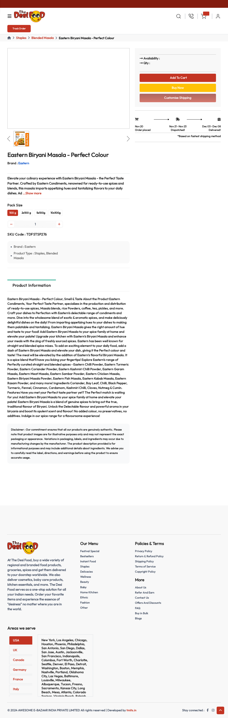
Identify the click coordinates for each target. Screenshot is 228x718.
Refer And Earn (145, 593)
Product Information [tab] (31, 286)
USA (16, 640)
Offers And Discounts (149, 603)
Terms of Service (145, 567)
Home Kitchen (89, 592)
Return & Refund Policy (149, 557)
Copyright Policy (145, 572)
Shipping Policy (144, 562)
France (18, 679)
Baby (83, 587)
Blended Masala (42, 38)
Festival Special (90, 551)
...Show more (32, 193)
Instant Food (88, 562)
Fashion (85, 602)
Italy (16, 689)
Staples (21, 38)
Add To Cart (177, 78)
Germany (19, 670)
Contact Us (142, 598)
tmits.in (131, 710)
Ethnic (84, 597)
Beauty (85, 582)
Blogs (138, 618)
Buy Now (177, 89)
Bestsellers (87, 557)
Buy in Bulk (142, 613)
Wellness (86, 577)
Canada (18, 660)
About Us (141, 588)
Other (84, 607)
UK (15, 650)
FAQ (137, 608)
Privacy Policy (144, 551)
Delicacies (86, 572)
